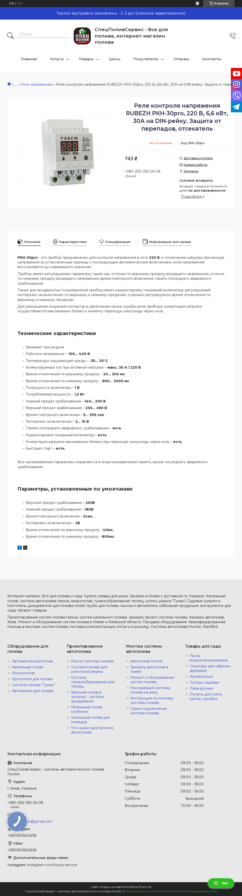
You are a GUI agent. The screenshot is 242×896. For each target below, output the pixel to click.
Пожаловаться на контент (145, 891)
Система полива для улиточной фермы (89, 669)
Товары (86, 59)
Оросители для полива (32, 679)
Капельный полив (27, 667)
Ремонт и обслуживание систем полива (152, 679)
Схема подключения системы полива (148, 710)
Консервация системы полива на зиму (150, 690)
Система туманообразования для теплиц (92, 682)
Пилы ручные (201, 688)
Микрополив (23, 673)
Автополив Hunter (146, 661)
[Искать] (10, 36)
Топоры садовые (204, 682)
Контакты (211, 59)
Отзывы (181, 59)
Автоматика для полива (33, 691)
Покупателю (146, 59)
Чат (221, 883)
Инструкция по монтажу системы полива (152, 700)
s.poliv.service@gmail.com (30, 821)
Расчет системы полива (92, 661)
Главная (29, 59)
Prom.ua (145, 887)
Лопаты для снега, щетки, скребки (206, 696)
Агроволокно (201, 676)
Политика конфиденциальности (192, 891)
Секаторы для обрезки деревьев (210, 668)
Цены (115, 59)
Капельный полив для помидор (90, 719)
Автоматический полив (32, 661)
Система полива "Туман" (33, 685)
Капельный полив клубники (86, 709)
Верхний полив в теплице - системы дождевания (87, 696)
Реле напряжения (36, 84)
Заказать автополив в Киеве (149, 669)
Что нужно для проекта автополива (92, 730)
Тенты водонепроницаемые (209, 658)
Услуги (57, 59)
